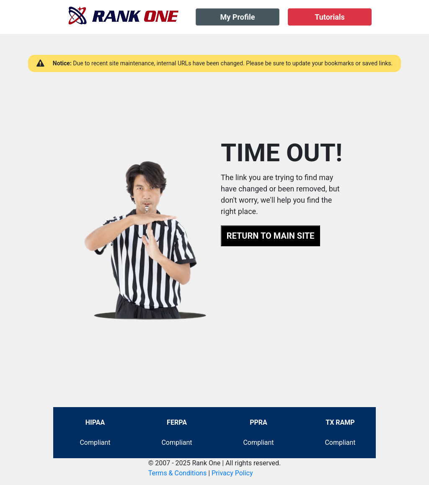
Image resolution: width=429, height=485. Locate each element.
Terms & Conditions (177, 473)
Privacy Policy (232, 473)
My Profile (237, 17)
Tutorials (330, 17)
